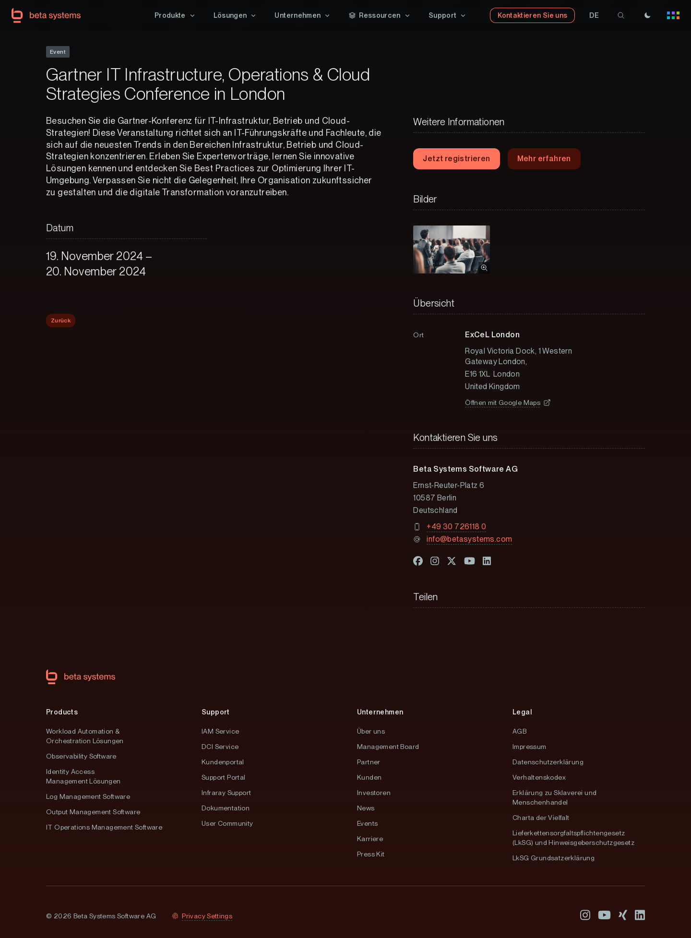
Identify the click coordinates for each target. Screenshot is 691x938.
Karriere (370, 839)
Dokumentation (226, 808)
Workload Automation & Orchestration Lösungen (85, 736)
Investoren (374, 792)
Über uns (371, 731)
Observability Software (81, 756)
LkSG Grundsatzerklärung (553, 858)
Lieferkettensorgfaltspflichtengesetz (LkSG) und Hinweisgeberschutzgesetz (573, 837)
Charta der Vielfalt (541, 817)
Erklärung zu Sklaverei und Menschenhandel (554, 797)
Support (216, 712)
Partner (369, 762)
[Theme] (647, 15)
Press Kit (371, 854)
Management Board (388, 746)
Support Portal (224, 777)
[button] (175, 15)
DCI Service (220, 746)
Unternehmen (380, 712)
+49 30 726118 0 (456, 526)
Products (62, 712)
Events (367, 823)
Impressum (529, 746)
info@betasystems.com (469, 539)
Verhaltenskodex (539, 777)
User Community (227, 823)
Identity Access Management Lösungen (83, 776)
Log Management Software (88, 796)
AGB (519, 731)
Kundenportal (223, 762)
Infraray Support (226, 792)
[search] (621, 15)
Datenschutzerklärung (548, 762)
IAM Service (220, 731)
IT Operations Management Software (104, 827)
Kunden (369, 777)
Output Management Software (93, 812)
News (366, 808)
